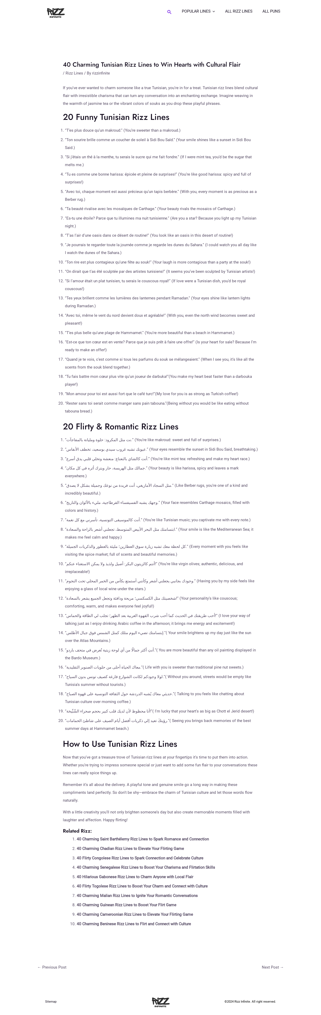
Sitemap (50, 1001)
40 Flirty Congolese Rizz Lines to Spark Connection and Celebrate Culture (140, 858)
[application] (213, 11)
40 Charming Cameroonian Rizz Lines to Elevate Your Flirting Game (135, 914)
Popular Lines (199, 11)
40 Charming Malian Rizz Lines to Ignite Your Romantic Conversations (137, 895)
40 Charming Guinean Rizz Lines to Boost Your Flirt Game (126, 905)
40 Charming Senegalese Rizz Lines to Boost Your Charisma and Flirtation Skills (146, 867)
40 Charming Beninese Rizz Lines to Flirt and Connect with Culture (134, 924)
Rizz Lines (74, 73)
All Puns (271, 11)
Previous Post (51, 967)
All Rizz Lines (239, 11)
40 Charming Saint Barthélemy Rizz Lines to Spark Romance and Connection (143, 839)
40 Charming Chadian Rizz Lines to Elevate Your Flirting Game (130, 848)
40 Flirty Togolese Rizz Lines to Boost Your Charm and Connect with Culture (142, 886)
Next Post (273, 967)
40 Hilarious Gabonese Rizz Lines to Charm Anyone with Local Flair (135, 876)
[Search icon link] (170, 12)
